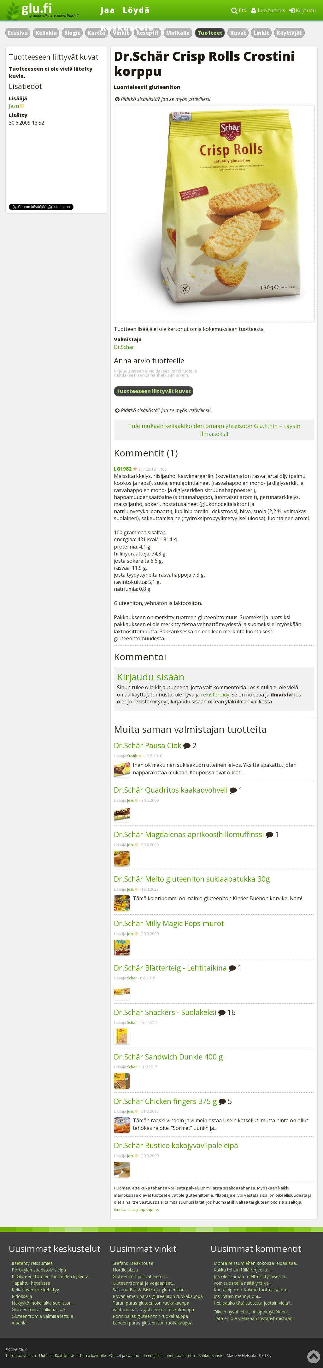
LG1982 (123, 469)
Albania (19, 1323)
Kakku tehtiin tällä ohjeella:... (242, 1270)
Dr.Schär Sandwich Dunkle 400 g (168, 1057)
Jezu (130, 800)
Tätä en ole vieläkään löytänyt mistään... (254, 1318)
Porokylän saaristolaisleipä (39, 1270)
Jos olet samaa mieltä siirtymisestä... (251, 1276)
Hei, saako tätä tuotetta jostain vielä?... (253, 1303)
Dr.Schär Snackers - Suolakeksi (165, 1012)
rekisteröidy (215, 694)
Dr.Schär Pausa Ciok (147, 745)
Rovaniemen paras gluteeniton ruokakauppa (158, 1296)
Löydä (136, 9)
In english (152, 1355)
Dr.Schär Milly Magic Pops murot (169, 923)
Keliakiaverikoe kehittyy (35, 1290)
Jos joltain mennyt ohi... (237, 1296)
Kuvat (238, 32)
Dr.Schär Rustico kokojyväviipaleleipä (176, 1145)
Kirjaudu (302, 10)
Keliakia (46, 32)
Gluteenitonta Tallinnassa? (38, 1309)
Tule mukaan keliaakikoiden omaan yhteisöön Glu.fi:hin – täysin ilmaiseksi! (214, 429)
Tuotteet (209, 32)
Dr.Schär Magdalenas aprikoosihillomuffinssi (189, 834)
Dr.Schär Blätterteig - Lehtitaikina (170, 968)
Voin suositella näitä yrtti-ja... (243, 1283)
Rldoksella (22, 1296)
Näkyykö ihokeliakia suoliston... (43, 1303)
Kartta (96, 32)
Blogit (72, 32)
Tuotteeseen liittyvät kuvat (153, 391)
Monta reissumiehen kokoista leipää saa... (256, 1263)
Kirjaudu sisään (151, 676)
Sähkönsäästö (211, 1355)
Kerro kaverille (93, 1355)
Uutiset (45, 1355)
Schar (132, 978)
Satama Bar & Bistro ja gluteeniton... (150, 1290)
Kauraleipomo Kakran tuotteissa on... (251, 1290)
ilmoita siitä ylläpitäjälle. (136, 1209)
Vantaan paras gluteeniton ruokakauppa (153, 1309)
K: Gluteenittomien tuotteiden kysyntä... (51, 1276)
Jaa (108, 9)
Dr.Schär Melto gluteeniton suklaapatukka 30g (192, 879)
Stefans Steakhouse (133, 1263)
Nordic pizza (125, 1270)
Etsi (239, 10)
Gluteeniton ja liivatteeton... (140, 1276)
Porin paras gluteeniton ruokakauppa (150, 1316)
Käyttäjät (289, 32)
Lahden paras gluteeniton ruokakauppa (152, 1323)
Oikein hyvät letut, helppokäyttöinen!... (252, 1312)
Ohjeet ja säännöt (125, 1355)
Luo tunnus (268, 10)
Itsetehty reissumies (32, 1263)
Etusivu (18, 32)
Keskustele (127, 27)
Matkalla (178, 32)
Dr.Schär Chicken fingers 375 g (165, 1101)
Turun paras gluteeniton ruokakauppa (151, 1303)
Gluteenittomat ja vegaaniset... (144, 1283)
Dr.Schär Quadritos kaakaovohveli (171, 790)
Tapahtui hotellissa (31, 1283)
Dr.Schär (124, 346)
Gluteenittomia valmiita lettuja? (43, 1316)
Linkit (261, 32)
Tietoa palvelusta (20, 1355)
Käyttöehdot (66, 1355)
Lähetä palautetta (179, 1355)
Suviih (132, 756)
